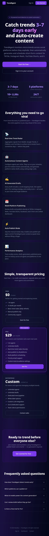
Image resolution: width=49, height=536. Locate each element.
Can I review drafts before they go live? (24, 502)
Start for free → (24, 64)
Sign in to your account (24, 71)
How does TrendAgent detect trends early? (24, 482)
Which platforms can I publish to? (24, 489)
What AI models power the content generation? (24, 495)
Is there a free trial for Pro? (24, 509)
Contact (31, 531)
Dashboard (24, 531)
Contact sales (24, 413)
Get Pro (24, 366)
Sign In (31, 3)
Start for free (24, 320)
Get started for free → (24, 454)
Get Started (41, 3)
